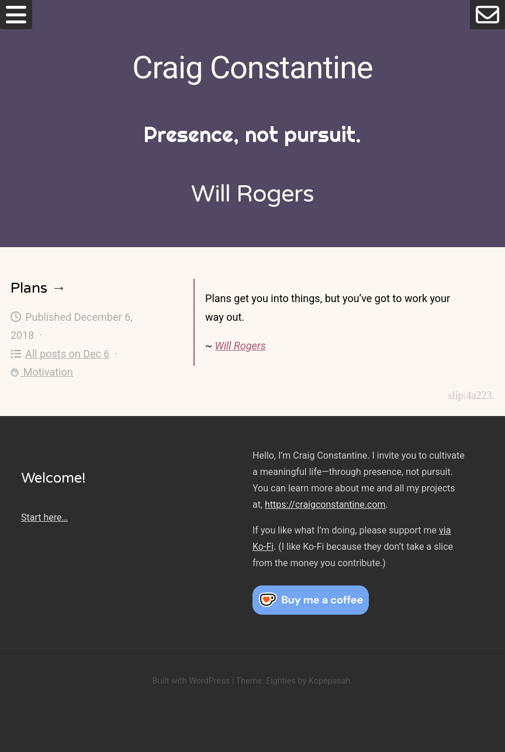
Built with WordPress (191, 681)
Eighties (281, 681)
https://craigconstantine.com (325, 504)
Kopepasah (330, 681)
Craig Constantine (252, 67)
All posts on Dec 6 (60, 354)
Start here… (44, 517)
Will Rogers (240, 345)
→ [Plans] (58, 288)
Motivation (42, 372)
